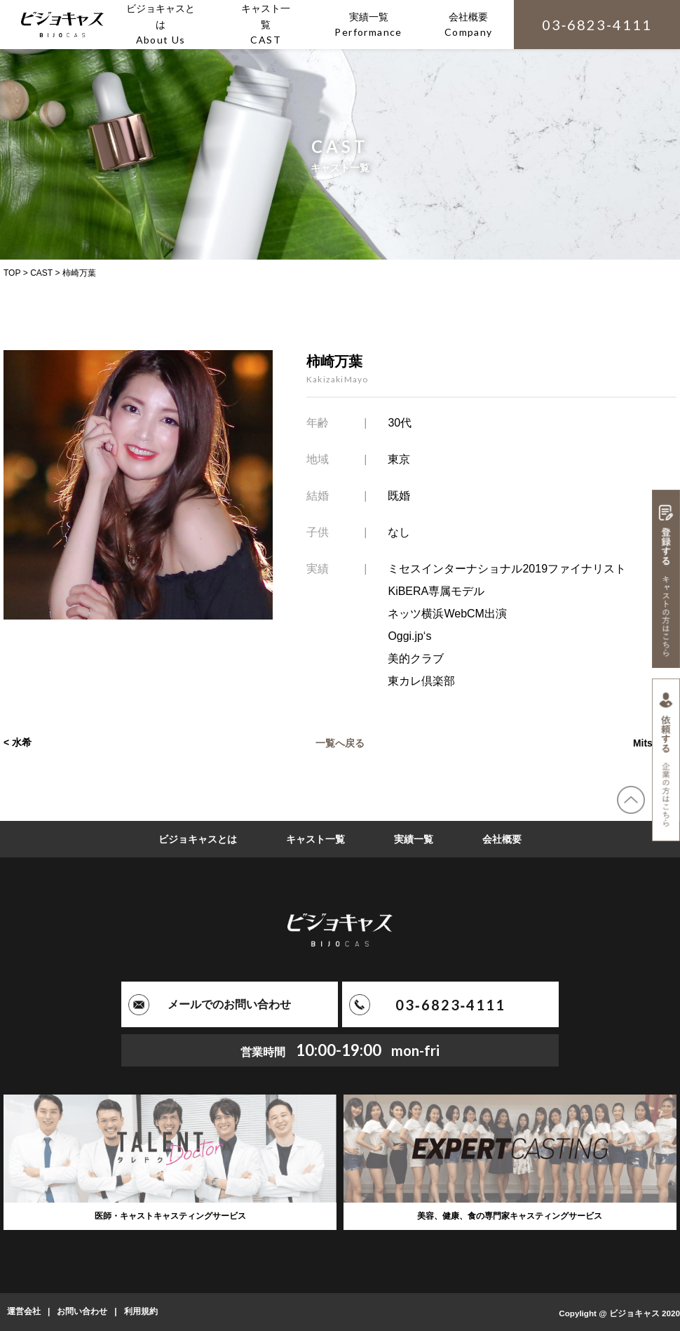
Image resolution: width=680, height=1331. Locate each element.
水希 (22, 742)
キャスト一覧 (315, 839)
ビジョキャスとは (197, 839)
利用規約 (141, 1312)
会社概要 (502, 839)
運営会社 (24, 1312)
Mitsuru (650, 742)
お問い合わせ (82, 1312)
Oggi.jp (405, 636)
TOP (12, 273)
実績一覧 (413, 839)
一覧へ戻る (340, 742)
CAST (41, 273)
